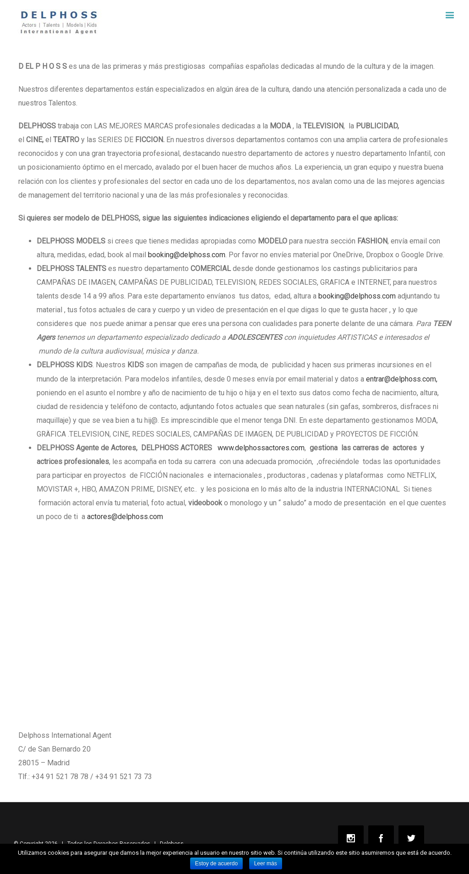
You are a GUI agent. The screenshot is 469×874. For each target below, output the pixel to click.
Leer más (265, 863)
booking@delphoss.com (186, 254)
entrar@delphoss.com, (401, 379)
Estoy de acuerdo (216, 863)
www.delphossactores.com (261, 447)
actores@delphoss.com (125, 516)
